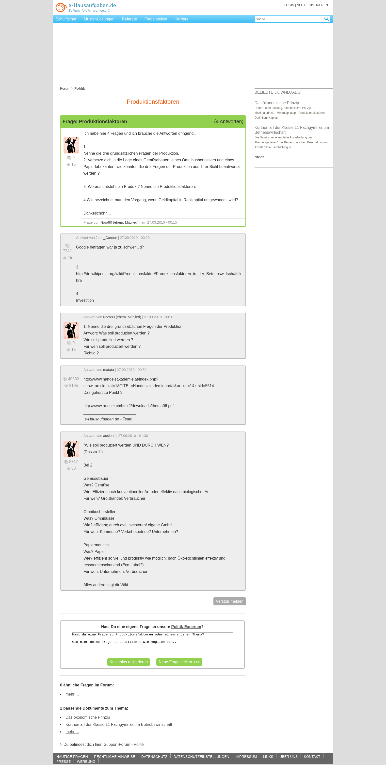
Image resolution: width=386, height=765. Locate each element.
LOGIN (289, 5)
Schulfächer (66, 19)
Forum (65, 88)
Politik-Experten (186, 627)
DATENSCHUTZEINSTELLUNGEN (201, 756)
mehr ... (72, 694)
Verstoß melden (229, 601)
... (262, 157)
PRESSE (63, 761)
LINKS (268, 756)
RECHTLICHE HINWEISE (114, 756)
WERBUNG (86, 761)
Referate (129, 19)
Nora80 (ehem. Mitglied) (119, 222)
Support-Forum (117, 744)
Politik (139, 744)
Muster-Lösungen (99, 19)
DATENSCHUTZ (154, 756)
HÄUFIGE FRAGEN (72, 756)
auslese (109, 436)
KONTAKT (312, 756)
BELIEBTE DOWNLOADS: (278, 92)
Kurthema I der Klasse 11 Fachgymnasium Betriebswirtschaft (118, 724)
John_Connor (106, 238)
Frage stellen (155, 19)
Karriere (182, 19)
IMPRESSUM (246, 756)
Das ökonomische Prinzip (87, 717)
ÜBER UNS (288, 756)
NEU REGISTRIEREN (312, 5)
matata (108, 370)
